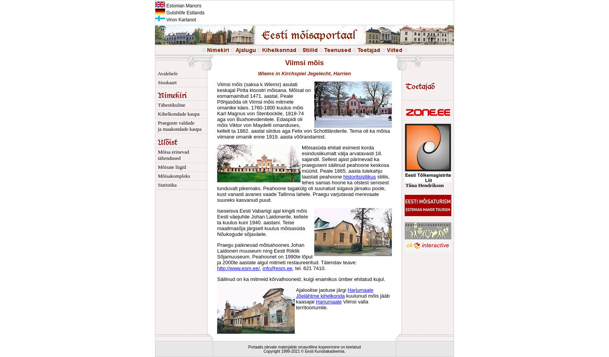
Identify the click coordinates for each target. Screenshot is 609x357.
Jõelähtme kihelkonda (320, 296)
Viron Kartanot (175, 20)
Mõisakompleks (172, 176)
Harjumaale (360, 290)
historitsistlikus (359, 177)
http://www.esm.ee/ (238, 268)
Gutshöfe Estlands (179, 13)
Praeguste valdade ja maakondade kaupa (178, 126)
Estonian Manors (178, 6)
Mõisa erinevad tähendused (172, 155)
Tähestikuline (170, 105)
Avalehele (166, 73)
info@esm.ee (277, 268)
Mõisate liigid (170, 167)
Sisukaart (166, 82)
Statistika (166, 185)
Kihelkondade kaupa (177, 114)
